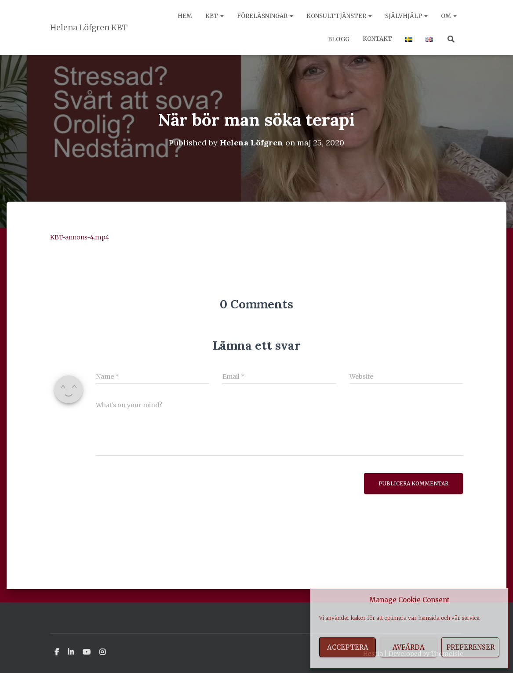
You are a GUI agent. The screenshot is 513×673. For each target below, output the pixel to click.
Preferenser (470, 647)
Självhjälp (406, 16)
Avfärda (409, 647)
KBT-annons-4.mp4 (79, 237)
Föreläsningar (265, 16)
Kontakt (377, 39)
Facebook (56, 652)
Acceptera (347, 647)
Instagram (102, 652)
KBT (214, 16)
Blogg (338, 39)
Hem (185, 16)
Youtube (86, 652)
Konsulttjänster (339, 16)
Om (449, 16)
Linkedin (70, 652)
